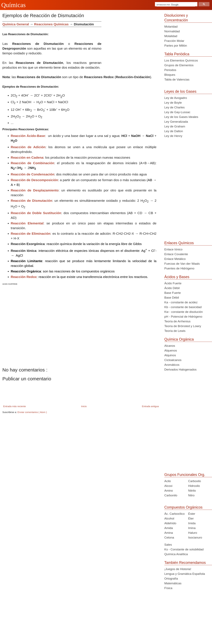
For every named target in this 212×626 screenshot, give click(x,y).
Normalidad (172, 31)
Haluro (192, 532)
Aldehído (170, 523)
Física (168, 588)
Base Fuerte (172, 292)
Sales (168, 544)
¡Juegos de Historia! (177, 569)
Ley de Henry (173, 136)
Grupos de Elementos (179, 65)
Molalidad (170, 36)
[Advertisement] (132, 43)
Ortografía (171, 578)
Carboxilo (194, 481)
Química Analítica (176, 554)
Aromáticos (171, 364)
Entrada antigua (150, 406)
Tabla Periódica (176, 54)
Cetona (169, 537)
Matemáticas (172, 583)
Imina (191, 528)
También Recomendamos (185, 563)
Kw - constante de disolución (183, 311)
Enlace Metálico (175, 259)
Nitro (191, 495)
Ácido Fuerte (172, 283)
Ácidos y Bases (176, 277)
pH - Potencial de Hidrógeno (183, 316)
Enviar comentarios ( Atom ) (32, 412)
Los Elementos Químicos (181, 60)
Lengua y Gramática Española (184, 573)
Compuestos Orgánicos (183, 507)
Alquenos (170, 350)
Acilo (167, 481)
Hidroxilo (194, 485)
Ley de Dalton (173, 131)
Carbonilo (170, 495)
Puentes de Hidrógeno (179, 268)
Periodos (170, 70)
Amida (168, 528)
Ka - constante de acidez (181, 302)
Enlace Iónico (173, 249)
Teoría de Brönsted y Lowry (182, 326)
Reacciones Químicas (51, 24)
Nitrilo (192, 490)
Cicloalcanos (172, 360)
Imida (191, 523)
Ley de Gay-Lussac (177, 112)
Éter (191, 518)
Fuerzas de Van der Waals (182, 263)
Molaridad (171, 26)
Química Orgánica (179, 339)
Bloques (169, 74)
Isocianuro (195, 537)
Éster (191, 513)
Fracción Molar (174, 40)
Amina (168, 532)
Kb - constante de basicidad (183, 307)
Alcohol (169, 518)
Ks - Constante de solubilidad (184, 549)
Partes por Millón (175, 45)
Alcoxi (168, 485)
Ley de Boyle (173, 102)
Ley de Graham (174, 126)
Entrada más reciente (14, 406)
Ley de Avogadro (175, 98)
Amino (168, 490)
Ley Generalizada (176, 121)
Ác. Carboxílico (174, 513)
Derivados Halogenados (180, 369)
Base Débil (171, 297)
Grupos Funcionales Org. (184, 475)
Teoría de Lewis (174, 330)
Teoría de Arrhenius (177, 321)
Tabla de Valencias (176, 79)
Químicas (13, 5)
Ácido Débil (172, 288)
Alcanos (169, 345)
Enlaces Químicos (179, 243)
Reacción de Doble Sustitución (36, 213)
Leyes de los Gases (180, 91)
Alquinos (170, 355)
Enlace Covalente (176, 254)
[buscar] (176, 4)
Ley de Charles (174, 107)
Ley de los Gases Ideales (181, 117)
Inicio (84, 406)
